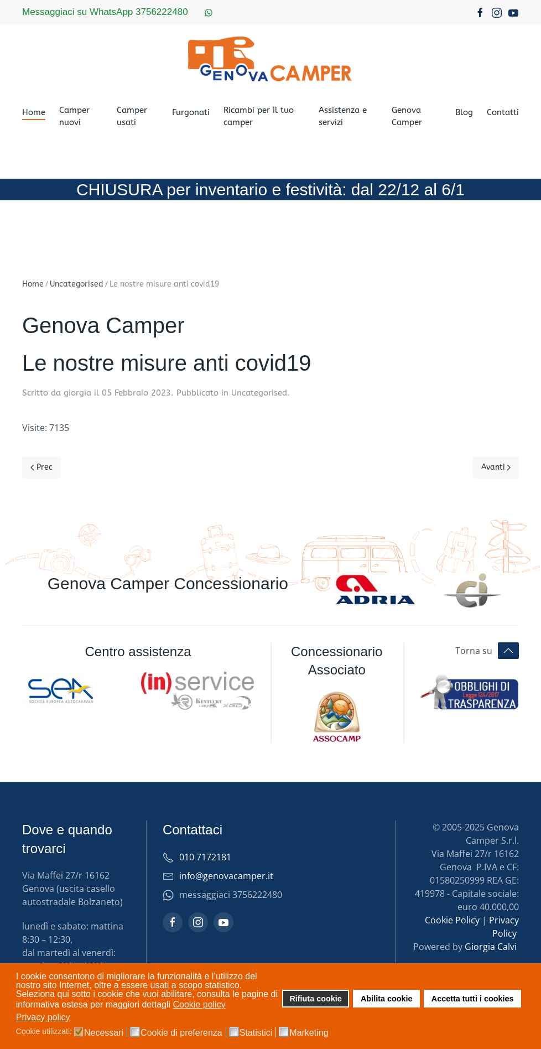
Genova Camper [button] (407, 116)
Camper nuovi (74, 116)
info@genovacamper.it (226, 876)
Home (33, 112)
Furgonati (191, 112)
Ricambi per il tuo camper (258, 116)
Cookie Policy (452, 920)
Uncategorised (259, 393)
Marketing (308, 1033)
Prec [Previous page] (41, 467)
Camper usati (132, 116)
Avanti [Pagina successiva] (496, 467)
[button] (508, 650)
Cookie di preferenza (181, 1033)
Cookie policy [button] (199, 1004)
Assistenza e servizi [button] (343, 116)
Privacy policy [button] (43, 1017)
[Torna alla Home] (270, 58)
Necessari (103, 1033)
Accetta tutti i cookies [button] (472, 998)
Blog (464, 112)
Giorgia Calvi (491, 947)
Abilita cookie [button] (387, 998)
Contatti (503, 112)
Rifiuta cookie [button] (315, 998)
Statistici (256, 1033)
